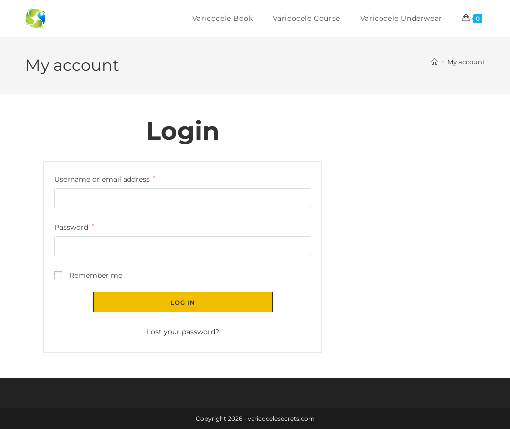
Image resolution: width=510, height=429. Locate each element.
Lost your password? (183, 331)
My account (466, 62)
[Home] (434, 62)
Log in (182, 302)
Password (74, 226)
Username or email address (104, 178)
